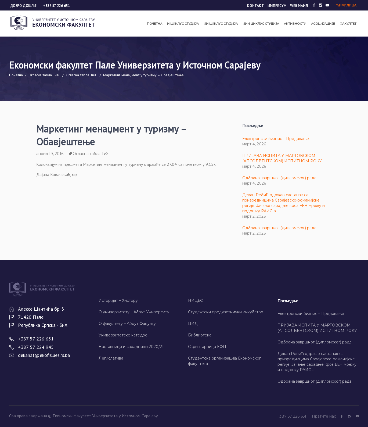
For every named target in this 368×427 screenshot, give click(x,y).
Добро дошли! (24, 5)
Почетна (16, 75)
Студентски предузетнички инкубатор (225, 312)
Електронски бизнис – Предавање (275, 138)
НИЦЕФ (196, 300)
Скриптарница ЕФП (207, 346)
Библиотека (199, 335)
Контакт (255, 5)
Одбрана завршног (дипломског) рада (279, 177)
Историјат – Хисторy (118, 300)
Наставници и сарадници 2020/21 (131, 346)
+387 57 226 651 (56, 5)
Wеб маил (299, 5)
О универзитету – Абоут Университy (134, 312)
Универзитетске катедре (123, 335)
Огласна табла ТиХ (43, 75)
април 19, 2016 (49, 153)
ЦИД (193, 323)
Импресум (277, 5)
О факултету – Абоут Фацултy (127, 323)
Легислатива (111, 358)
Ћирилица (346, 5)
